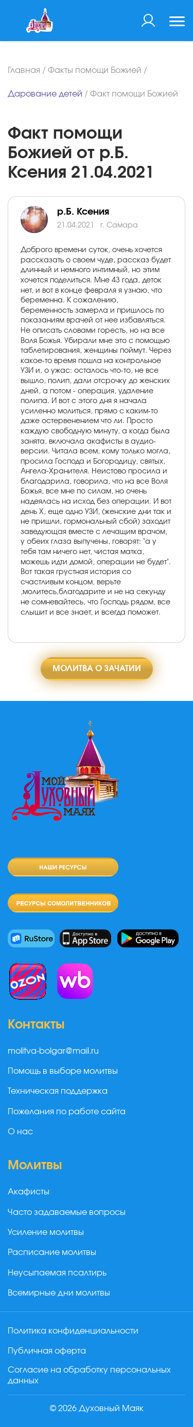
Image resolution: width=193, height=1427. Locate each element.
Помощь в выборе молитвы (63, 1071)
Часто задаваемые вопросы (67, 1212)
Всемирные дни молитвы (59, 1293)
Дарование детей (45, 94)
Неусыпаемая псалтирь (57, 1273)
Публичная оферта (47, 1351)
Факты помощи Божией (95, 70)
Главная (24, 70)
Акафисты (28, 1192)
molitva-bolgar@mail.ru (53, 1051)
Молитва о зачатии (96, 668)
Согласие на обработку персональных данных (89, 1375)
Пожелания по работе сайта (67, 1112)
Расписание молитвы (52, 1252)
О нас (20, 1132)
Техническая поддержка (58, 1091)
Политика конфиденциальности (73, 1331)
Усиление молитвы (46, 1232)
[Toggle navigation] (177, 22)
